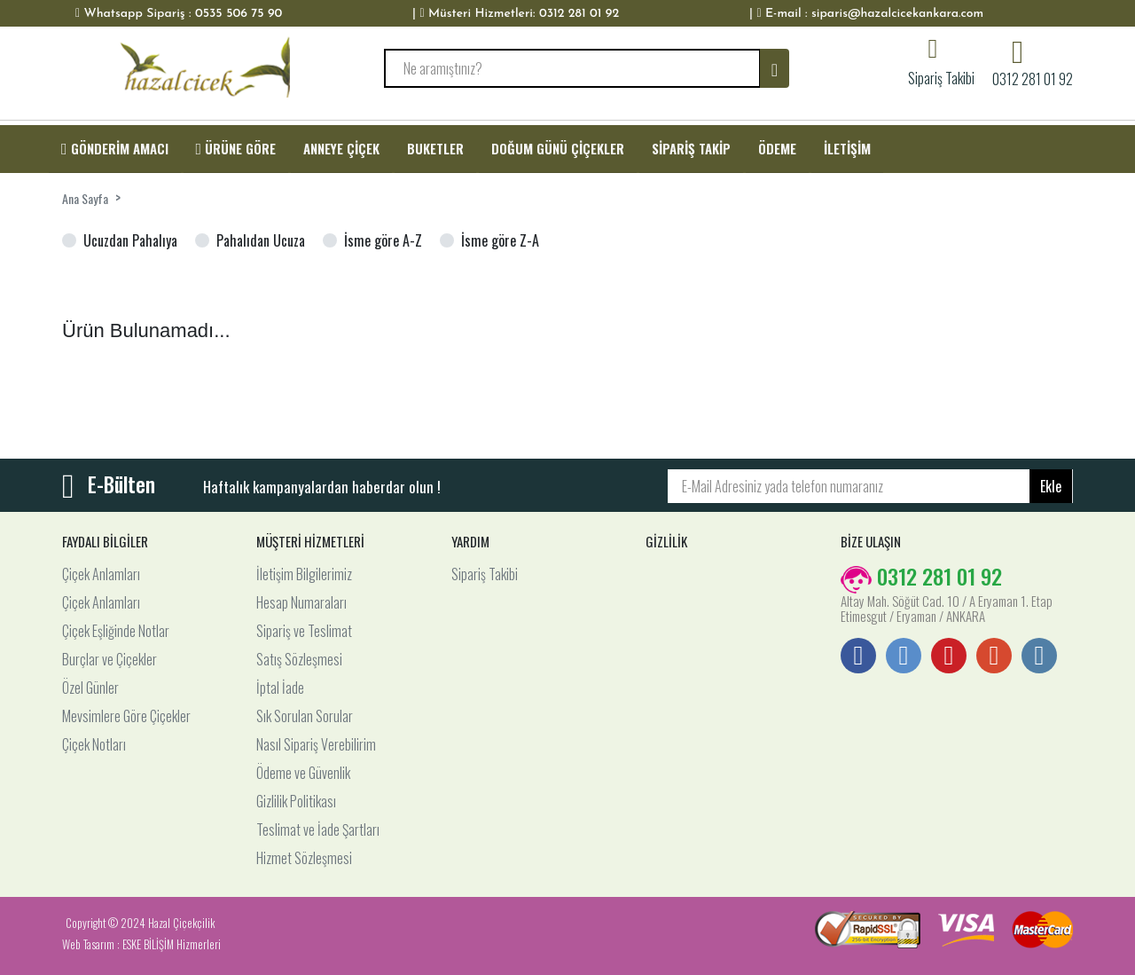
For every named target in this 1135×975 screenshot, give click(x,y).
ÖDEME (777, 148)
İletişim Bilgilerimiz (304, 574)
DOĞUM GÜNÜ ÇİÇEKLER (557, 148)
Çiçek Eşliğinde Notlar (115, 630)
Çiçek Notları (94, 744)
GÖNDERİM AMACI (114, 148)
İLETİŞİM (847, 148)
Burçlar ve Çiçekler (109, 659)
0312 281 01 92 (1032, 77)
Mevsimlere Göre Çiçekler (126, 716)
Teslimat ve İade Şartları (318, 829)
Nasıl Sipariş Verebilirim (316, 744)
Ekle (1050, 486)
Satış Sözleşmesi (299, 659)
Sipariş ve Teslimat (304, 630)
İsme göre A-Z (383, 240)
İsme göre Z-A (500, 240)
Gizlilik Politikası (296, 801)
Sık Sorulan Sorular (304, 716)
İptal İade (280, 687)
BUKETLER (435, 148)
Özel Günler (90, 687)
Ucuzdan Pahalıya (130, 240)
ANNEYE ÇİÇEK (341, 148)
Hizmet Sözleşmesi (304, 858)
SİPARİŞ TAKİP (691, 148)
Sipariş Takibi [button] (941, 76)
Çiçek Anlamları (101, 574)
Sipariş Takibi (484, 574)
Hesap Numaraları (301, 602)
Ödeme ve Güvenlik (303, 772)
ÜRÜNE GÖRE (236, 148)
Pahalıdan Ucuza (260, 240)
